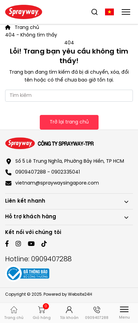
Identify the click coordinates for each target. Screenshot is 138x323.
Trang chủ (22, 27)
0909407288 (51, 259)
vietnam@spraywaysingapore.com (57, 183)
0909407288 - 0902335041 (47, 172)
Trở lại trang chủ (69, 122)
